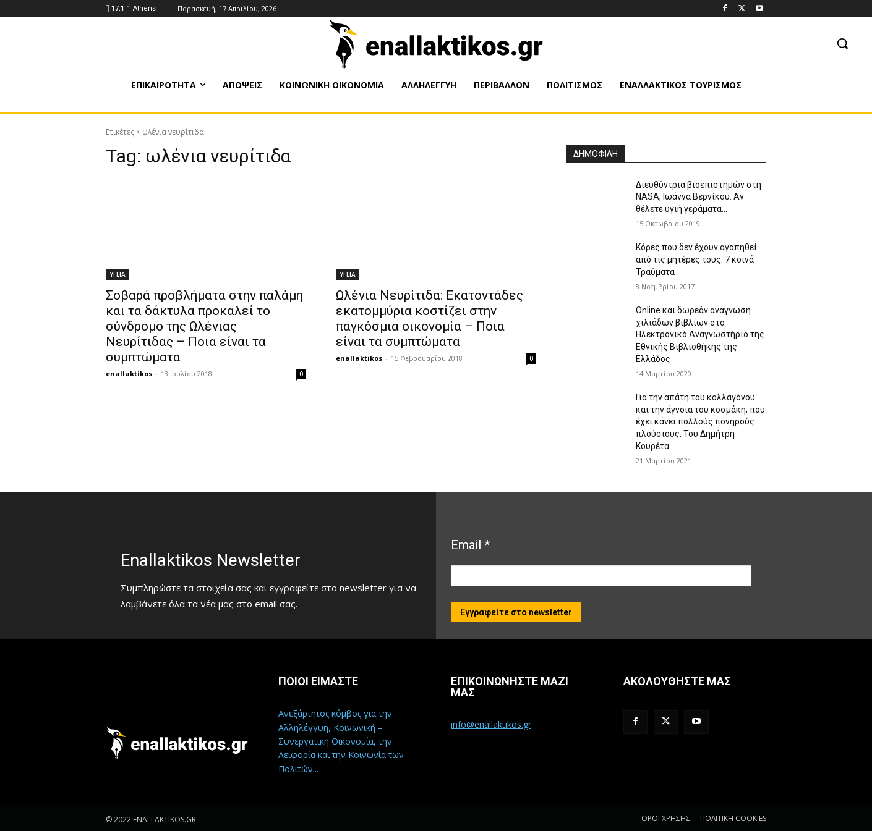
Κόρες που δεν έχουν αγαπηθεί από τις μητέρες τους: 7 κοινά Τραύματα (696, 259)
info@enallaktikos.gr (491, 724)
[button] (842, 43)
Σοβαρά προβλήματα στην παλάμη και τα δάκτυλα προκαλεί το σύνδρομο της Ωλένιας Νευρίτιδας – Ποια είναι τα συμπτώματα (204, 326)
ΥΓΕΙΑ (117, 274)
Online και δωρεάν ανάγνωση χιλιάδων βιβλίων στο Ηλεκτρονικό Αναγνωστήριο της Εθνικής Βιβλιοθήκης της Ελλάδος (700, 334)
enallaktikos (129, 373)
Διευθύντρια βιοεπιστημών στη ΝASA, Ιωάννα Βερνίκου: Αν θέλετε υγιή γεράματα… (698, 197)
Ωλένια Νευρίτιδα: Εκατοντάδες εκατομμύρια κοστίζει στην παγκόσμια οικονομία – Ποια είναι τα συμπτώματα (429, 318)
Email (470, 545)
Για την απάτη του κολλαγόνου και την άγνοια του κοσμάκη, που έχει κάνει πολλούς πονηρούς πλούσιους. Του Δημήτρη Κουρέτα (700, 421)
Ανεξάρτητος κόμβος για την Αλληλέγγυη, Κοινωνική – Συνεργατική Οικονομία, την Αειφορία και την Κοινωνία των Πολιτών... (341, 741)
